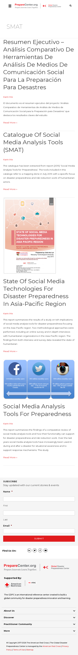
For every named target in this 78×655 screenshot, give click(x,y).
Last (5, 519)
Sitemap (29, 650)
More (7, 631)
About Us (9, 610)
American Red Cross (52, 646)
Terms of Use (19, 650)
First (5, 505)
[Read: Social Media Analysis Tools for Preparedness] (39, 379)
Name (8, 491)
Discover (9, 617)
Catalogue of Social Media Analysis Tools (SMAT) (33, 142)
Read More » (10, 123)
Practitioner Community (18, 624)
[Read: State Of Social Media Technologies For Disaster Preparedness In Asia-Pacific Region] (29, 235)
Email (7, 525)
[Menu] (10, 6)
